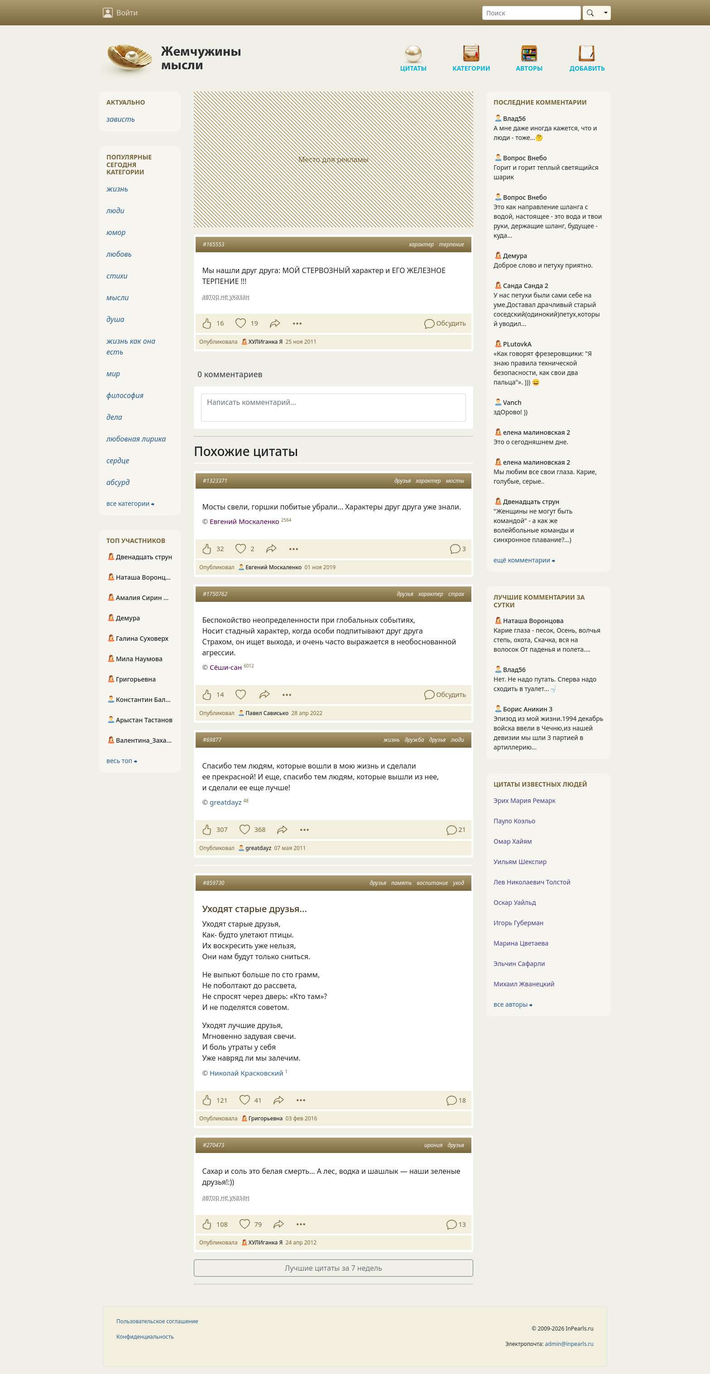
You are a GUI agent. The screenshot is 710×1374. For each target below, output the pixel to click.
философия (125, 395)
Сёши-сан (226, 667)
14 (220, 694)
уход (458, 883)
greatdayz (226, 802)
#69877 (212, 740)
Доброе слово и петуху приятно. (543, 265)
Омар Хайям (513, 841)
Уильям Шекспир (520, 861)
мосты (455, 481)
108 (222, 1224)
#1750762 (215, 594)
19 (254, 323)
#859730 (213, 883)
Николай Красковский (246, 1072)
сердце (117, 461)
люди (457, 740)
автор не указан (225, 296)
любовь (119, 254)
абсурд (118, 482)
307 (222, 829)
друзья (402, 481)
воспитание (432, 883)
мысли (117, 298)
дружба (414, 740)
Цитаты (413, 49)
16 (220, 323)
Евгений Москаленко (244, 521)
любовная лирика (136, 439)
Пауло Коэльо (514, 821)
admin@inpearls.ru (569, 1344)
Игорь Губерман (518, 922)
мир (113, 374)
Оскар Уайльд (515, 902)
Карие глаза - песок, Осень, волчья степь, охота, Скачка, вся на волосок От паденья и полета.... (547, 639)
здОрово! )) (511, 412)
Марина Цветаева (521, 943)
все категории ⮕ (130, 503)
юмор (115, 232)
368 (260, 829)
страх (456, 594)
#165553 (213, 244)
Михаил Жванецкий (524, 984)
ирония (433, 1145)
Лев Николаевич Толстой (532, 882)
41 (258, 1100)
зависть (120, 119)
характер (421, 244)
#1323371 (215, 481)
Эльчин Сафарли (519, 963)
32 (220, 548)
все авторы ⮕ (513, 1004)
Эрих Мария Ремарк (525, 800)
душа (115, 319)
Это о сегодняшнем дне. (531, 441)
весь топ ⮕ (121, 760)
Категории (471, 49)
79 (258, 1224)
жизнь (392, 740)
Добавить (587, 49)
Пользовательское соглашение (157, 1321)
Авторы (529, 49)
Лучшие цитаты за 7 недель (333, 1268)
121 (222, 1100)
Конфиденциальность (145, 1336)
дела (114, 417)
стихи (117, 276)
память (401, 883)
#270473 (213, 1145)
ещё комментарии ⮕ (524, 560)
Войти (120, 13)
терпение (451, 244)
